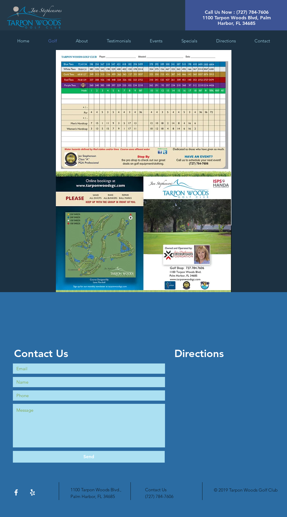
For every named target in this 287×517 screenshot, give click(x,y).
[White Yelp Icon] (32, 492)
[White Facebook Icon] (16, 492)
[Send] (89, 457)
